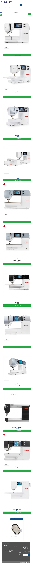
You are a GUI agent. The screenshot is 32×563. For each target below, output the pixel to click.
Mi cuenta (10, 551)
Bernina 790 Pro (17, 467)
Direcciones (20, 551)
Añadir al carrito (17, 55)
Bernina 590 (17, 302)
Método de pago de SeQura (15, 554)
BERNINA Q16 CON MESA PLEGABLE (17, 427)
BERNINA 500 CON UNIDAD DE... (17, 177)
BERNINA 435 (17, 52)
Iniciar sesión (11, 550)
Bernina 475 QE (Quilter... (17, 93)
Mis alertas (20, 555)
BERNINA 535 (17, 218)
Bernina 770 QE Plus (17, 385)
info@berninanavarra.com (7, 550)
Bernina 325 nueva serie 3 (17, 509)
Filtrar (29, 14)
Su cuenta (20, 544)
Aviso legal (15, 546)
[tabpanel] (16, 531)
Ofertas (10, 545)
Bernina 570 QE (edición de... (17, 260)
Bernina (17, 91)
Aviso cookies (16, 547)
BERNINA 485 (17, 135)
